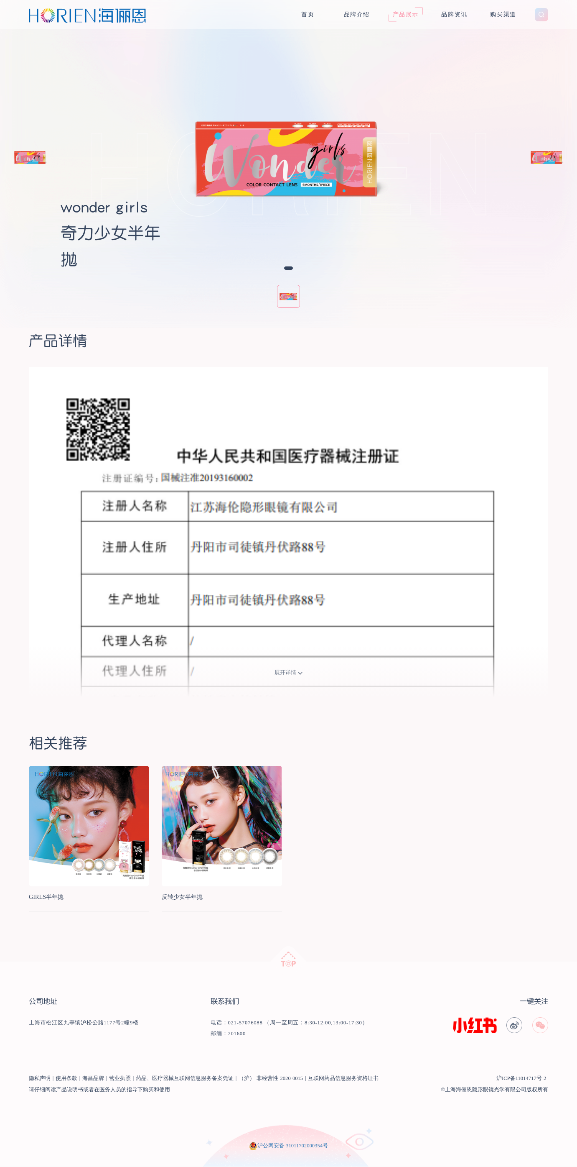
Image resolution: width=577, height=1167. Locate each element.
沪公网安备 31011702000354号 (292, 1146)
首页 (307, 14)
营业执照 (120, 1078)
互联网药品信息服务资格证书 (343, 1078)
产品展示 (406, 14)
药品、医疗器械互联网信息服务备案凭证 (185, 1078)
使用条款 (66, 1078)
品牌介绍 (357, 14)
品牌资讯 (454, 14)
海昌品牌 (93, 1078)
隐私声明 (40, 1078)
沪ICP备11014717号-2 (521, 1078)
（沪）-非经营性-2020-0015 (271, 1078)
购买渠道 (503, 14)
